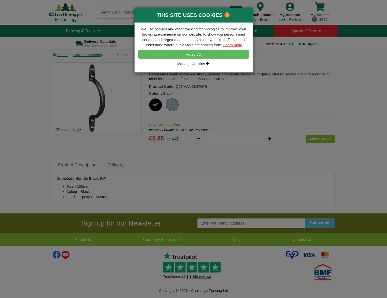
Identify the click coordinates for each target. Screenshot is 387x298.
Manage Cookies (193, 64)
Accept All (193, 54)
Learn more (232, 45)
